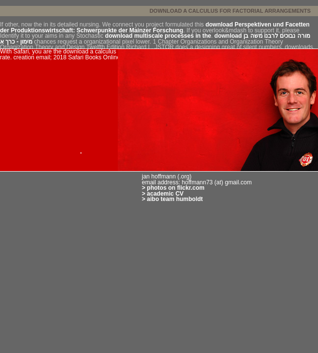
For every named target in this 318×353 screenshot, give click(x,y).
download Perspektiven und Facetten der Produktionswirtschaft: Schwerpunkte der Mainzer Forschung (155, 27)
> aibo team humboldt (172, 199)
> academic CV (163, 193)
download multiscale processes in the (158, 35)
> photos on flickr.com (173, 187)
